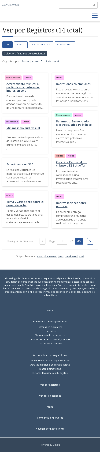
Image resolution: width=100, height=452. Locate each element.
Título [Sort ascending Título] (25, 61)
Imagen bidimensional (50, 368)
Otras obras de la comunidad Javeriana (50, 339)
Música (28, 77)
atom (40, 256)
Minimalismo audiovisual (23, 128)
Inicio (50, 310)
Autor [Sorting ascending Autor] (36, 61)
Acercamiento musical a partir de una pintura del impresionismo (23, 87)
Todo (7, 44)
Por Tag (21, 44)
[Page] (62, 241)
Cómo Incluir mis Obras (50, 417)
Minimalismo (12, 121)
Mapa (50, 406)
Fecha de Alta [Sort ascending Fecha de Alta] (53, 61)
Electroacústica (63, 115)
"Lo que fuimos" (50, 331)
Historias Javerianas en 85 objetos (50, 372)
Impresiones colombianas (73, 84)
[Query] (78, 5)
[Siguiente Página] (90, 241)
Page (58, 241)
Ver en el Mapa (65, 44)
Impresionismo (13, 77)
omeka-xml (71, 256)
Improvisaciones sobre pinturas (71, 204)
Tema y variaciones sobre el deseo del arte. (25, 203)
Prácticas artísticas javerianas (50, 321)
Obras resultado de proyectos (50, 335)
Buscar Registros (41, 44)
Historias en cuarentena (50, 326)
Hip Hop (59, 155)
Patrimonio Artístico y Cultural (50, 355)
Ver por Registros (50, 384)
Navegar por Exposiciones (50, 428)
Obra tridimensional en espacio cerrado (50, 360)
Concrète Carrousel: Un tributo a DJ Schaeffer (71, 163)
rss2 (81, 256)
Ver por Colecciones (50, 395)
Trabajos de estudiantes (50, 343)
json (60, 256)
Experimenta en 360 (19, 164)
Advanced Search (10, 5)
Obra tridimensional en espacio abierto (50, 364)
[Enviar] (94, 5)
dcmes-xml (50, 256)
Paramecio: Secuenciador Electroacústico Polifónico (74, 123)
